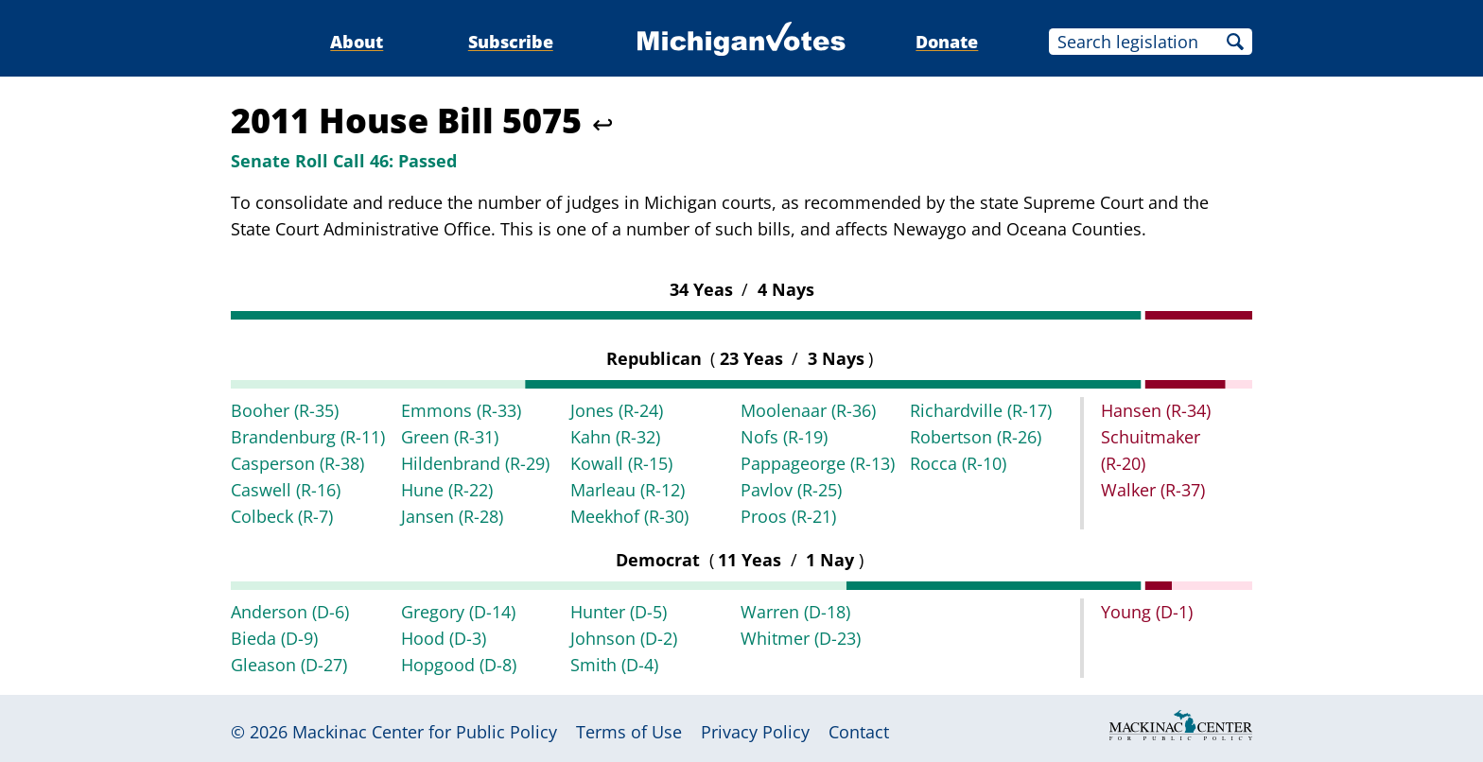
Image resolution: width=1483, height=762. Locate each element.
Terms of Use (629, 731)
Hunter (618, 611)
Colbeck (282, 516)
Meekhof (629, 516)
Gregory (458, 611)
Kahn (615, 436)
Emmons (461, 410)
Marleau (627, 489)
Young (1147, 611)
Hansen (1156, 410)
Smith (614, 664)
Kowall (621, 463)
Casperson (297, 463)
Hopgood (458, 664)
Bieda (274, 638)
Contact (859, 731)
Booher (285, 410)
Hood (443, 638)
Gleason (289, 664)
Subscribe (510, 41)
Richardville (981, 410)
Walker (1153, 489)
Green (449, 436)
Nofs (784, 436)
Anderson (290, 611)
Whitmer (801, 638)
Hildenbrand (475, 463)
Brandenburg (308, 436)
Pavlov (791, 489)
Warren (795, 611)
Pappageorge (818, 463)
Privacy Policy (755, 731)
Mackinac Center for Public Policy (424, 731)
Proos (788, 516)
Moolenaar (808, 410)
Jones (616, 410)
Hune (447, 489)
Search (1235, 41)
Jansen (452, 516)
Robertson (975, 436)
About (356, 41)
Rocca (958, 463)
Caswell (285, 489)
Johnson (623, 638)
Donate (947, 41)
